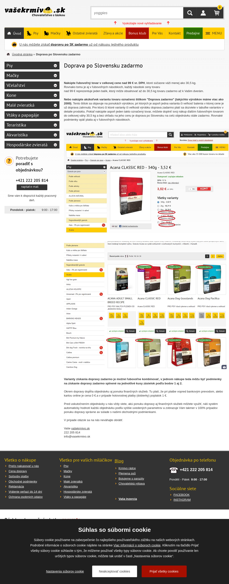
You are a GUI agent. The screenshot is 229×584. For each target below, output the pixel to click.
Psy (35, 33)
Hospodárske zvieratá (27, 145)
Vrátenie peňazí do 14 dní (25, 491)
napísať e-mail (30, 187)
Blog (119, 461)
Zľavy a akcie (113, 33)
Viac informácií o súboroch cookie (137, 545)
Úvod (16, 33)
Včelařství (16, 85)
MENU (216, 33)
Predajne (193, 33)
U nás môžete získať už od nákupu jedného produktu (79, 44)
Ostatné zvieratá (84, 33)
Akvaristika (17, 135)
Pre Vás (157, 33)
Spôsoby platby (19, 476)
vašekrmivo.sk (80, 428)
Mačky (55, 33)
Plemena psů (127, 473)
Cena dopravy (18, 471)
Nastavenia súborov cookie (65, 571)
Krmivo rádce (127, 468)
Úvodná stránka (22, 54)
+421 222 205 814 (32, 180)
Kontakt (175, 33)
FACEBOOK (182, 494)
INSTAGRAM (182, 499)
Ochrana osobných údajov (26, 496)
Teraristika (16, 125)
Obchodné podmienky (23, 481)
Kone (11, 95)
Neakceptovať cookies (114, 571)
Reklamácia (16, 486)
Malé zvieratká (20, 105)
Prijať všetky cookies (164, 571)
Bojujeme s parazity (131, 478)
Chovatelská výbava (132, 483)
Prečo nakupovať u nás (24, 466)
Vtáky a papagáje (23, 115)
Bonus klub (137, 33)
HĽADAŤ (190, 12)
